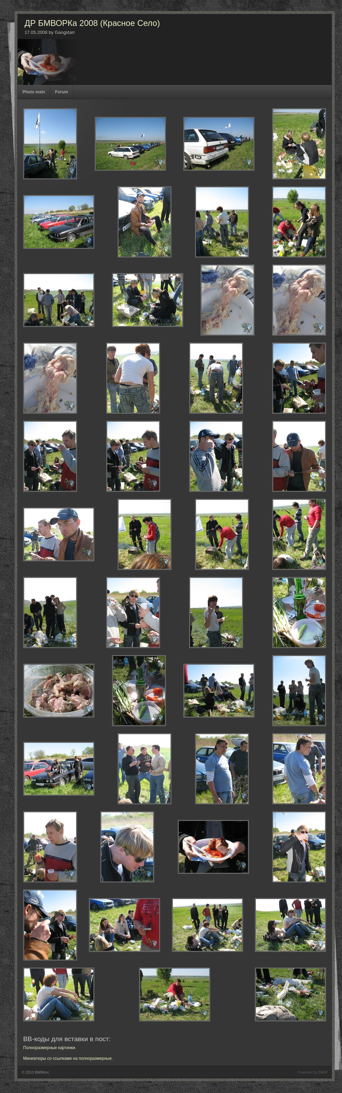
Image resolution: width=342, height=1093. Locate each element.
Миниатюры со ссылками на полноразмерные (67, 1058)
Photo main (33, 92)
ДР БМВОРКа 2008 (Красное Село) (92, 23)
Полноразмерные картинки (49, 1047)
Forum (61, 92)
